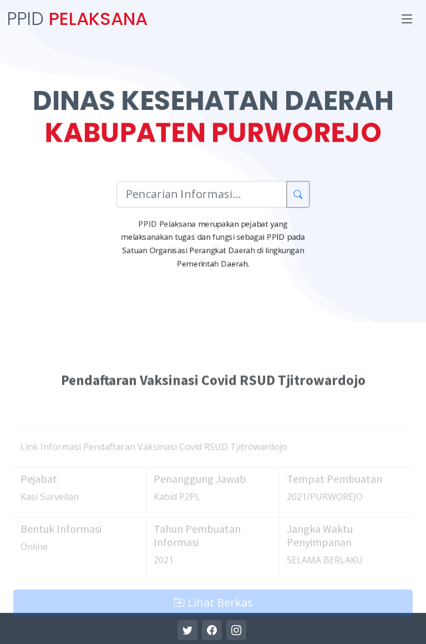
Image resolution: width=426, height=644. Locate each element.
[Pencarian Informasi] (201, 195)
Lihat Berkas (213, 623)
